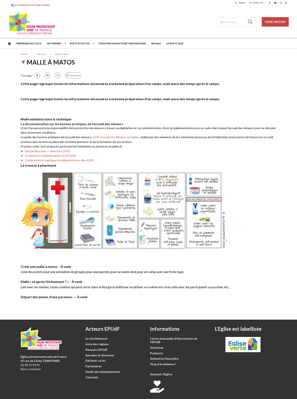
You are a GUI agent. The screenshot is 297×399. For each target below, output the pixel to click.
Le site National (96, 338)
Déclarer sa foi (95, 360)
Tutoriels (91, 377)
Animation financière (164, 358)
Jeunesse (41, 54)
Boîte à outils (80, 43)
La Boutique (174, 43)
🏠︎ (9, 43)
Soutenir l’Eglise (161, 374)
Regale (156, 43)
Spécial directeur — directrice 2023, (48, 151)
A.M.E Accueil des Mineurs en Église (115, 137)
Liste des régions (97, 344)
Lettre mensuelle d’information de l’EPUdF (173, 340)
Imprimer (75, 75)
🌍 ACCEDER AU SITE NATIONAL (30, 5)
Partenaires (93, 366)
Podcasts (156, 353)
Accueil (24, 54)
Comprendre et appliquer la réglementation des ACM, (59, 160)
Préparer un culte (29, 43)
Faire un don (275, 22)
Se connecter (256, 3)
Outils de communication (102, 371)
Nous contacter (31, 369)
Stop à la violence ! (163, 364)
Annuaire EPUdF (96, 349)
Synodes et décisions (99, 355)
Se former (54, 43)
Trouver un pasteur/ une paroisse (122, 43)
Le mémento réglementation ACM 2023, (51, 155)
